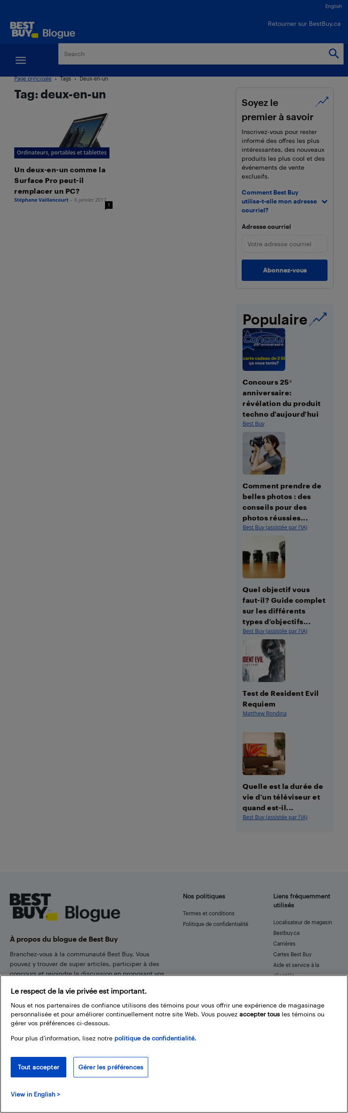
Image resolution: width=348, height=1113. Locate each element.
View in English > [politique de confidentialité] (35, 1094)
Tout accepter (38, 1067)
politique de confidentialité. (155, 1038)
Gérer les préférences (110, 1067)
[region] (174, 1044)
